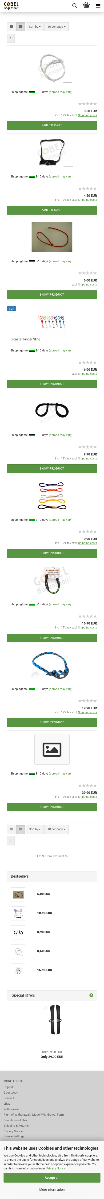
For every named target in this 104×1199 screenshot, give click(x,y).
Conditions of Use (15, 1120)
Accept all (52, 1178)
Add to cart (52, 125)
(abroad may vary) (60, 92)
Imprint (8, 1087)
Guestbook (11, 1092)
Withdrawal (11, 1109)
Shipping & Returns (16, 1125)
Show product (52, 294)
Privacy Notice (55, 1168)
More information (52, 1189)
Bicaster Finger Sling (25, 339)
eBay (7, 1103)
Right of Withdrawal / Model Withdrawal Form (34, 1114)
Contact (9, 1098)
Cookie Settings (14, 1136)
